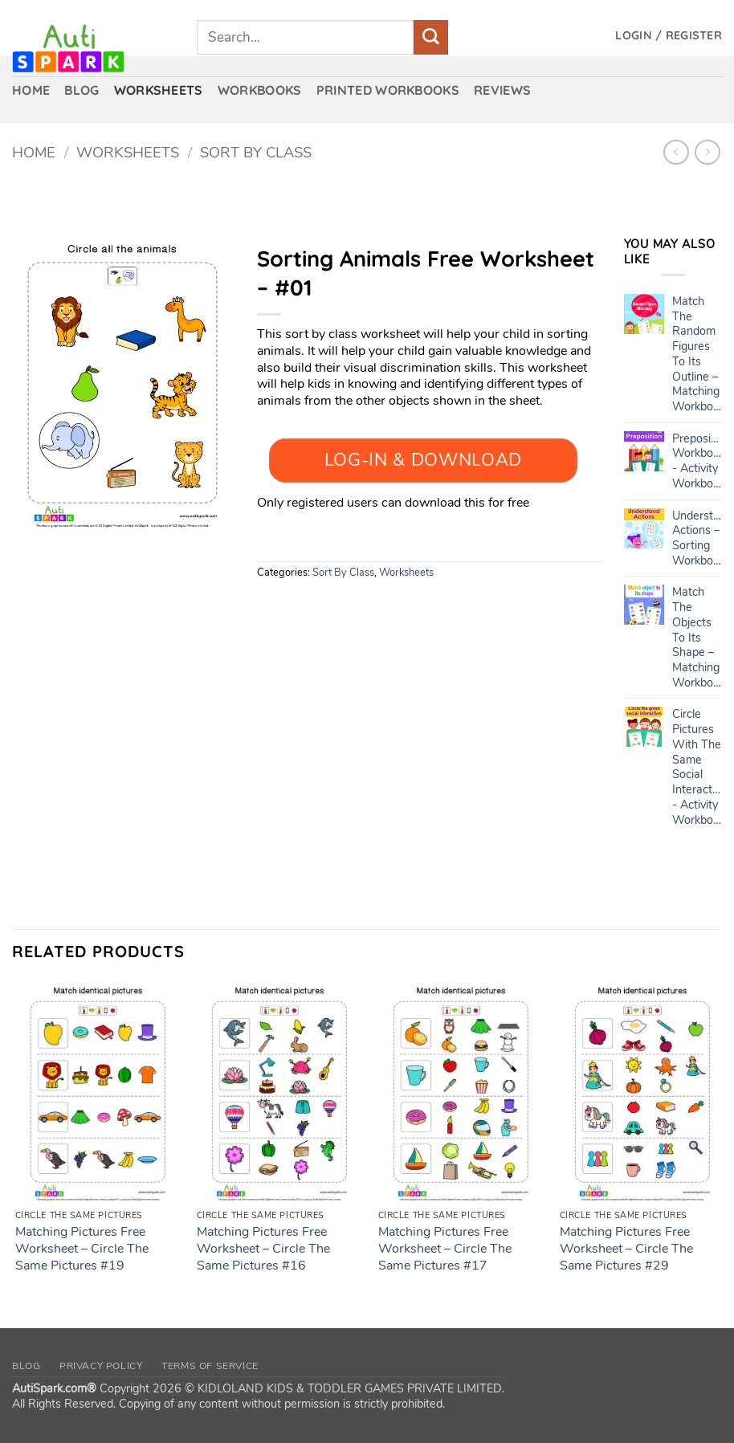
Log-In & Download (423, 460)
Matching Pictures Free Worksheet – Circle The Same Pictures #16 (263, 1249)
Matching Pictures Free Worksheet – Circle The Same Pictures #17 (445, 1249)
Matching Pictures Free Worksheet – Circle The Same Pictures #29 (626, 1249)
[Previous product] (707, 152)
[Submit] (431, 37)
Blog (26, 1365)
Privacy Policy (101, 1365)
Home (33, 152)
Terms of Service (210, 1365)
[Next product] (675, 152)
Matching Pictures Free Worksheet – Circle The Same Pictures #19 (82, 1249)
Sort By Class (256, 152)
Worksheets (127, 152)
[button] (668, 35)
